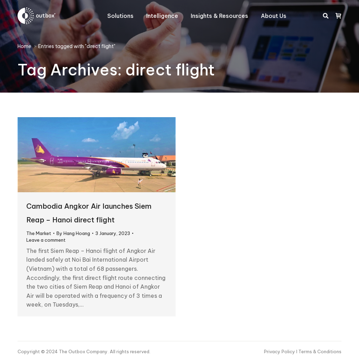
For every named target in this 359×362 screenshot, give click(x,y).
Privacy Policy (280, 351)
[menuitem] (120, 15)
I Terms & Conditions (318, 351)
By (73, 233)
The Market (38, 233)
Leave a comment (46, 240)
